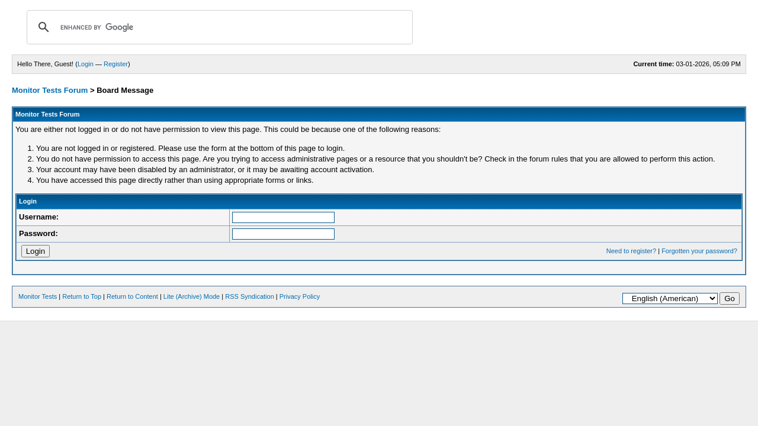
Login (86, 63)
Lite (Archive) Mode (191, 296)
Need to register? (631, 250)
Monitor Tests (37, 296)
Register (116, 63)
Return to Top (81, 296)
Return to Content (132, 296)
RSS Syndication (249, 296)
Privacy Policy (300, 296)
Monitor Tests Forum (50, 90)
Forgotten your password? (699, 250)
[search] (217, 27)
